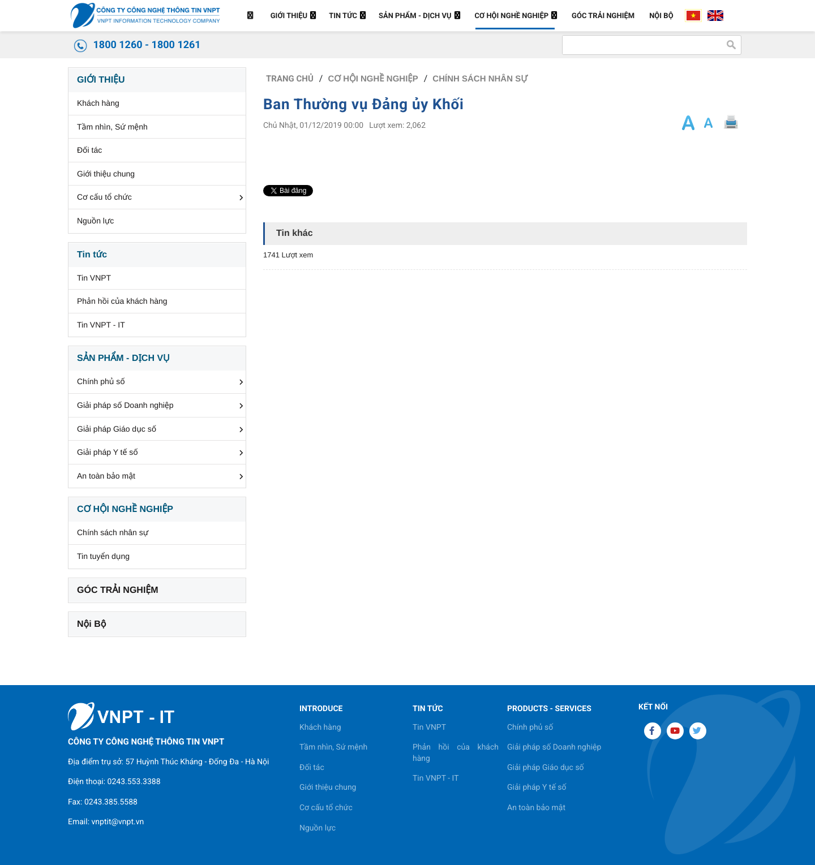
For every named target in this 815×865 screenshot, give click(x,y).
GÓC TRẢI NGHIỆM (117, 590)
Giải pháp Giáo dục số (116, 428)
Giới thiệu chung (106, 173)
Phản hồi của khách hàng (122, 300)
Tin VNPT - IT (101, 324)
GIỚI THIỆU (101, 80)
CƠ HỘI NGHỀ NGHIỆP (125, 509)
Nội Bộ (91, 624)
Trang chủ (290, 79)
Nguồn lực (95, 220)
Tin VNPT (94, 277)
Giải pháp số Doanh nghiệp (125, 405)
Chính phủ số (101, 381)
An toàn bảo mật (106, 475)
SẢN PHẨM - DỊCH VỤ (123, 358)
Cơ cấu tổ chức (104, 196)
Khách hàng (98, 102)
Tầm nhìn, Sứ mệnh (112, 126)
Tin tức (92, 255)
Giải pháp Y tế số (107, 452)
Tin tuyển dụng (103, 556)
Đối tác (89, 149)
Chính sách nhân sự (112, 532)
